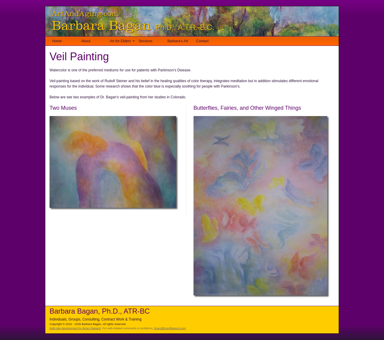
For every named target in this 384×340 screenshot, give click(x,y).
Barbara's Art (177, 41)
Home (57, 41)
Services (145, 41)
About (85, 41)
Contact (202, 41)
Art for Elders (120, 41)
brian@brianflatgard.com (170, 328)
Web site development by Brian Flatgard (75, 328)
